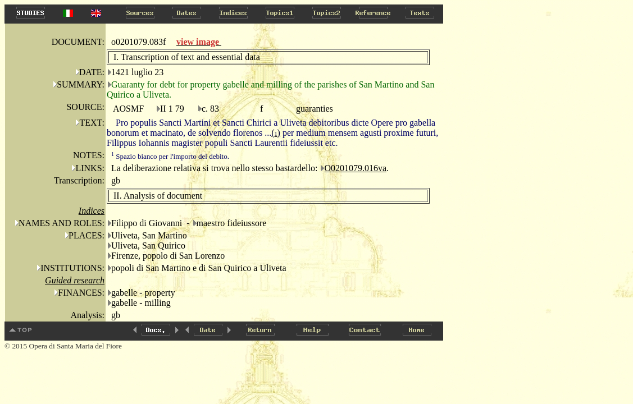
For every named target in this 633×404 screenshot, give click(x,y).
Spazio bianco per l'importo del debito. (170, 156)
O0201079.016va (355, 168)
